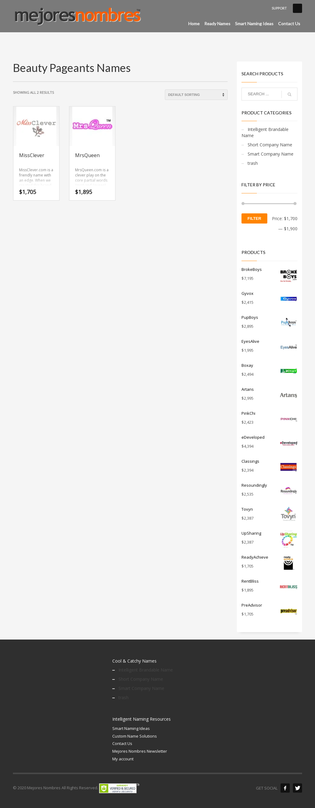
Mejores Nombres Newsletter (139, 751)
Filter (254, 218)
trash (253, 163)
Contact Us (122, 743)
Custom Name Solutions (134, 736)
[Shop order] (196, 94)
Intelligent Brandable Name (265, 132)
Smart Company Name (270, 154)
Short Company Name (270, 145)
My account (123, 759)
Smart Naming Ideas (131, 728)
